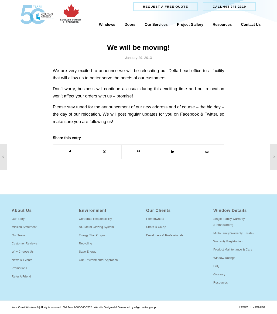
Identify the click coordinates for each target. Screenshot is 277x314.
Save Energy (87, 251)
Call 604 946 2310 (229, 6)
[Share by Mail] (207, 152)
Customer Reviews (24, 243)
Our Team (18, 235)
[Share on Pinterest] (139, 152)
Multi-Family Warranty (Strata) (233, 233)
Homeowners (155, 218)
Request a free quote (165, 6)
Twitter (211, 114)
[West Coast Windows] (48, 14)
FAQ (216, 266)
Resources (220, 282)
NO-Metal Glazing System (96, 227)
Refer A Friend (21, 276)
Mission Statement (24, 227)
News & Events (22, 260)
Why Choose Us (23, 251)
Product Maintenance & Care (232, 249)
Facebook (189, 114)
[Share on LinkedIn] (173, 152)
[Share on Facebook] (70, 152)
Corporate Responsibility (95, 218)
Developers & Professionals (164, 235)
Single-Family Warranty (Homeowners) (229, 222)
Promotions (19, 268)
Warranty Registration (228, 241)
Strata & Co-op (156, 227)
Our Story (18, 218)
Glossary (219, 274)
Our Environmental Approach (98, 260)
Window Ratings (224, 258)
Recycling (85, 243)
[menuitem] (165, 6)
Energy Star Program (93, 235)
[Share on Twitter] (104, 152)
